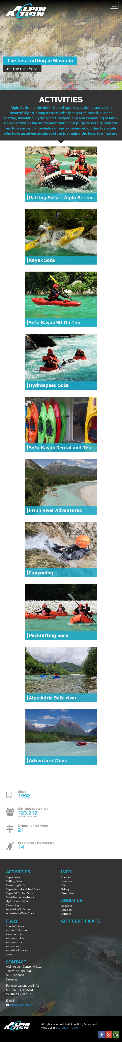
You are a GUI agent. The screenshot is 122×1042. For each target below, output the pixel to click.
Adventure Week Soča (20, 913)
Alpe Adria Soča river (53, 697)
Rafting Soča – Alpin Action (60, 197)
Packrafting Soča (48, 635)
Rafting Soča (14, 881)
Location (66, 881)
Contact (66, 913)
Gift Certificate (80, 921)
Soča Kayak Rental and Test (61, 447)
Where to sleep (16, 938)
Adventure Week (48, 760)
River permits (14, 934)
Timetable (67, 893)
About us (71, 900)
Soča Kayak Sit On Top (54, 322)
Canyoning (41, 572)
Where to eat (14, 942)
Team (64, 885)
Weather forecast (17, 950)
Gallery (65, 889)
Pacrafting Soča (15, 885)
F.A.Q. (12, 921)
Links (9, 954)
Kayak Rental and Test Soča (23, 889)
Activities (18, 871)
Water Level (13, 946)
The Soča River (15, 926)
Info (66, 871)
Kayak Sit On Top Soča (19, 893)
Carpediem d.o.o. (68, 1027)
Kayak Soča (42, 260)
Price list (66, 877)
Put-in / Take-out (17, 930)
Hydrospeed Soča (49, 385)
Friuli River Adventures (55, 510)
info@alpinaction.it (21, 1005)
